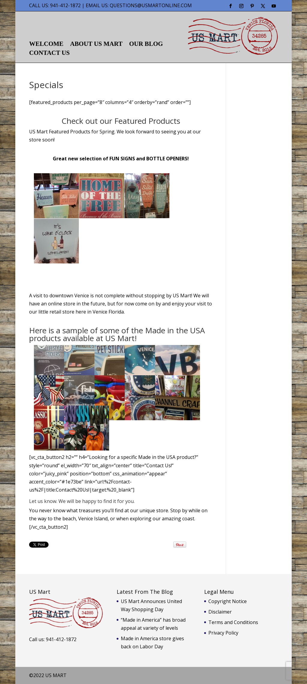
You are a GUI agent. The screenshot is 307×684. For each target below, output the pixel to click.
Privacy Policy (223, 632)
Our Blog (146, 44)
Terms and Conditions (233, 622)
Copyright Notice (227, 601)
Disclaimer (220, 611)
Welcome (46, 44)
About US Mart (96, 44)
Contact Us (49, 53)
